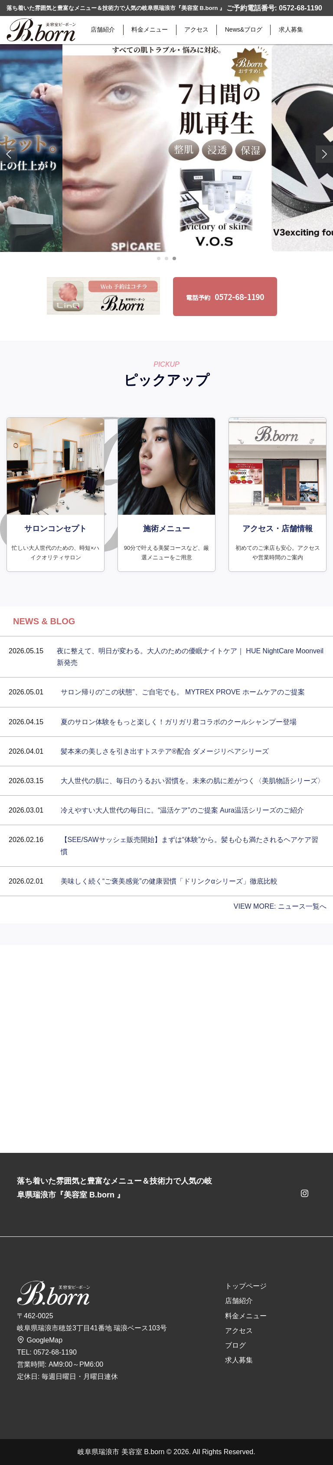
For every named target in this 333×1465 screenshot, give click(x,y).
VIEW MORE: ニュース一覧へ (280, 906)
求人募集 (291, 29)
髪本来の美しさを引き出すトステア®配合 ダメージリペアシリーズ (165, 751)
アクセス (196, 29)
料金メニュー (149, 29)
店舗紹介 (103, 29)
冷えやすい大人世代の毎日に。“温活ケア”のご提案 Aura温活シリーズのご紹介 (182, 810)
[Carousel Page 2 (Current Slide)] (166, 258)
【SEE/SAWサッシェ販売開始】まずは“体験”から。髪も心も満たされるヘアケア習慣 (190, 845)
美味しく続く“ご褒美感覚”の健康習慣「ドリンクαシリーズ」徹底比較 (169, 881)
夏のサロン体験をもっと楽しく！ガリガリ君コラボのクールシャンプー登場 (179, 722)
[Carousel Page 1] (158, 258)
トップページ (246, 1286)
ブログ (235, 1345)
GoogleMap (39, 1340)
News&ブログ (243, 29)
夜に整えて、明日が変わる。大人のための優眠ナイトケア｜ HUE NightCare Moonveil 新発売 (190, 656)
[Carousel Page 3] (174, 258)
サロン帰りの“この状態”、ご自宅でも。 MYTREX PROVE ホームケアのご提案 (183, 692)
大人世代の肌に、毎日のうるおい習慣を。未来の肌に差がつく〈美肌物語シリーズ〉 (192, 780)
